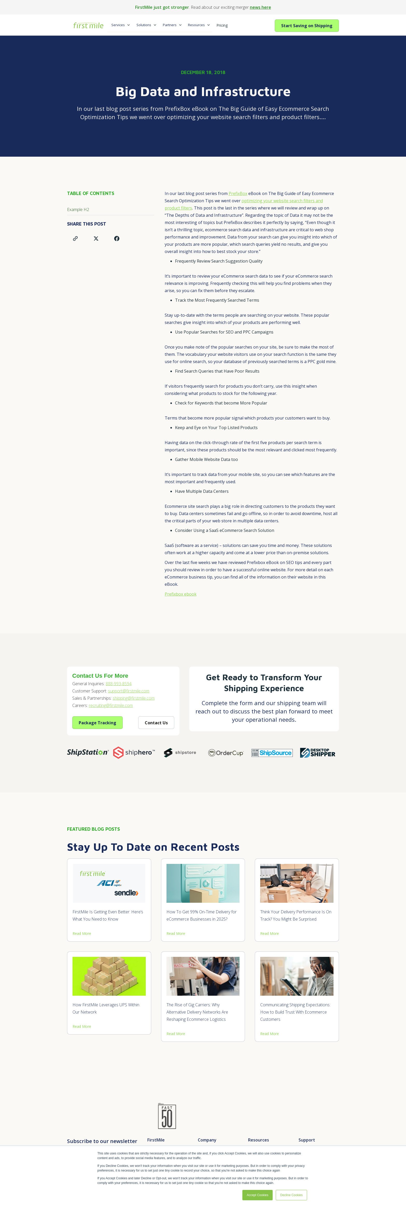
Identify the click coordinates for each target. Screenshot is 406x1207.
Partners (170, 25)
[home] (87, 23)
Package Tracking (97, 723)
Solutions (143, 25)
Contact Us (156, 723)
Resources (196, 25)
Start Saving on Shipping (306, 25)
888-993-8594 (119, 683)
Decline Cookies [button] (291, 1195)
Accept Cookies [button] (257, 1195)
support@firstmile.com (128, 691)
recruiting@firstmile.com (111, 705)
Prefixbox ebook (181, 594)
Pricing (222, 25)
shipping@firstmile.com (134, 698)
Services (118, 25)
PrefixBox (238, 193)
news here (260, 7)
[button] (119, 25)
